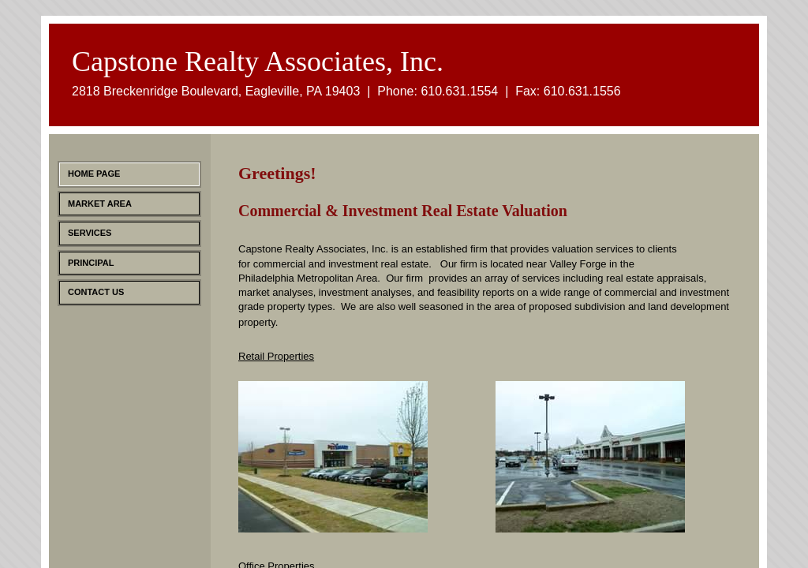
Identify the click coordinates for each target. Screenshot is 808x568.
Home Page (94, 173)
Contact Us (96, 292)
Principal (91, 262)
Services (89, 232)
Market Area (100, 203)
